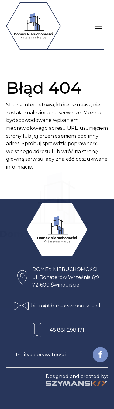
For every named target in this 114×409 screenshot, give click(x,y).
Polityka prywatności (41, 354)
